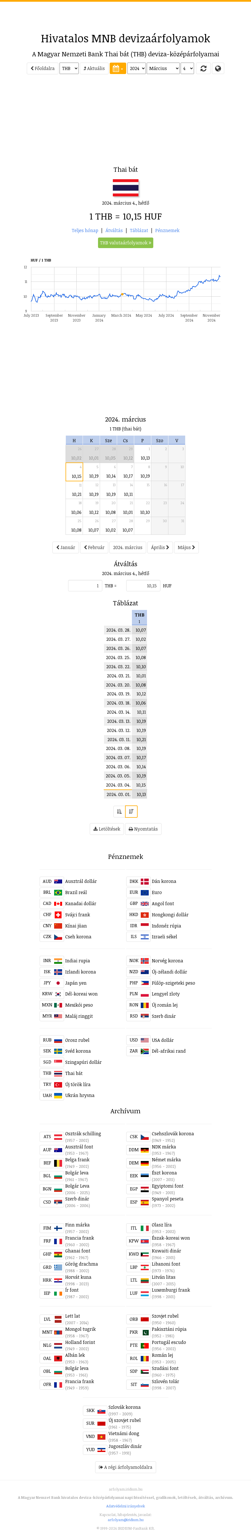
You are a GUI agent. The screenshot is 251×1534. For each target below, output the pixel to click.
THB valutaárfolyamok (125, 243)
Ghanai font (77, 1251)
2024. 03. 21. (118, 676)
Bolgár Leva (77, 1186)
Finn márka (77, 1225)
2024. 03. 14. (118, 712)
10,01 (94, 458)
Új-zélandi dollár (169, 972)
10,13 (145, 458)
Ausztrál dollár (81, 881)
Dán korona (164, 881)
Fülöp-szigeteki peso (173, 983)
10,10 (145, 512)
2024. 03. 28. (118, 630)
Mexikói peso (79, 1005)
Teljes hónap (85, 230)
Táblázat (139, 230)
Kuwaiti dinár (166, 1251)
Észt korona (164, 1173)
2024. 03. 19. (118, 694)
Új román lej (164, 1005)
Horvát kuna (78, 1277)
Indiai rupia (77, 960)
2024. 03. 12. (118, 730)
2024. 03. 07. (118, 757)
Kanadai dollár (80, 903)
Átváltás (114, 230)
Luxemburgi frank (171, 1290)
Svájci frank (77, 914)
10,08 (110, 512)
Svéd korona (78, 1051)
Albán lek (75, 1355)
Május (186, 547)
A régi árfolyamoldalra (125, 1467)
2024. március (127, 547)
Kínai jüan (76, 926)
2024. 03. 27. (118, 639)
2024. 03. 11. (118, 739)
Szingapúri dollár (83, 1062)
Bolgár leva (77, 1173)
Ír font (72, 1290)
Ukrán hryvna (80, 1095)
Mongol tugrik (80, 1329)
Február (94, 547)
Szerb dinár (164, 1016)
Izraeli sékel (164, 936)
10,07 (93, 530)
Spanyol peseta (167, 1199)
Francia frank (79, 1238)
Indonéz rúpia (166, 926)
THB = (111, 586)
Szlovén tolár (165, 1381)
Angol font (163, 903)
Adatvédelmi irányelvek (125, 1506)
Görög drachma (81, 1264)
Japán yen (76, 983)
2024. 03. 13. (118, 721)
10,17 (128, 476)
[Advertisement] (125, 14)
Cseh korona (78, 936)
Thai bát (74, 1073)
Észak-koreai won (171, 1238)
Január (65, 547)
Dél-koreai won (81, 994)
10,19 (94, 476)
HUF (167, 586)
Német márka (166, 1159)
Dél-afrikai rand (169, 1051)
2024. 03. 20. (118, 685)
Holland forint (80, 1342)
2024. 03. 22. (118, 666)
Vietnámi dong (124, 1433)
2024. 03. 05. (118, 776)
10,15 (76, 476)
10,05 (110, 458)
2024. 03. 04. (118, 785)
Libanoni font (166, 1264)
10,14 (111, 476)
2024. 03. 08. (118, 748)
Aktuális (94, 68)
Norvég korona (167, 960)
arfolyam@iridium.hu (126, 1519)
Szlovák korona (125, 1407)
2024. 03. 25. (118, 657)
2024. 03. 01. (118, 794)
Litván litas (164, 1277)
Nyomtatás (143, 829)
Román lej (162, 1355)
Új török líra (78, 1084)
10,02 (76, 458)
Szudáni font (165, 1368)
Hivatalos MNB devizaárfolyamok (125, 38)
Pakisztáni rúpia (169, 1329)
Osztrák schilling (83, 1133)
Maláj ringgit (79, 1016)
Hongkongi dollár (170, 914)
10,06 (76, 512)
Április (160, 547)
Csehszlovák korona (173, 1133)
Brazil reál (76, 892)
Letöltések (106, 829)
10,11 (128, 494)
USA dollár (163, 1040)
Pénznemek (167, 230)
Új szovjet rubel (125, 1420)
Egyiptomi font (167, 1186)
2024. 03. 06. (118, 766)
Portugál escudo (169, 1342)
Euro (157, 892)
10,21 (76, 494)
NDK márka (164, 1147)
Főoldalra (42, 68)
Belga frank (77, 1159)
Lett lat (72, 1316)
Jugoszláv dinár (125, 1446)
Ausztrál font (79, 1147)
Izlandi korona (80, 972)
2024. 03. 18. (118, 703)
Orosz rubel (77, 1040)
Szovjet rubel (165, 1316)
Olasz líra (162, 1225)
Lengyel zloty (166, 994)
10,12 (128, 458)
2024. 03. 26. (118, 648)
